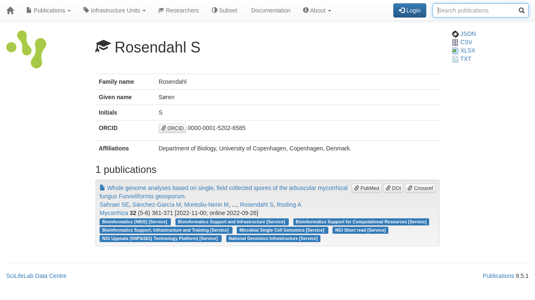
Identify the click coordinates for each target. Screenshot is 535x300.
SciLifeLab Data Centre (36, 275)
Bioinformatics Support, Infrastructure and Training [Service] (166, 230)
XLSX (463, 50)
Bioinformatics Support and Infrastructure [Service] (232, 221)
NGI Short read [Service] (360, 230)
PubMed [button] (366, 188)
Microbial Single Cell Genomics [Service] (283, 230)
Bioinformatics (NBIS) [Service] (135, 221)
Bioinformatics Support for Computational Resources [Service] (361, 221)
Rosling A (289, 204)
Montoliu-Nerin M (206, 204)
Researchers (178, 10)
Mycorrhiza (114, 213)
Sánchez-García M (156, 204)
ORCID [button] (172, 128)
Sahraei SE (114, 204)
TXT (461, 58)
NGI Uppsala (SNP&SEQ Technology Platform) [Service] (160, 238)
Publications (48, 10)
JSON (464, 33)
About (317, 10)
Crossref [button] (420, 188)
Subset (224, 10)
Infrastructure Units (114, 10)
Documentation (270, 10)
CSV (462, 42)
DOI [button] (393, 188)
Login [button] (409, 10)
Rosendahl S (256, 204)
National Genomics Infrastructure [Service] (273, 238)
